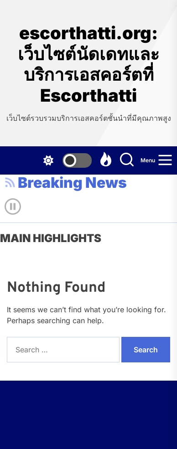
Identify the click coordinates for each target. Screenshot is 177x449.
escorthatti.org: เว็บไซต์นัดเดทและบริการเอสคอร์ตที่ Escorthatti (88, 64)
